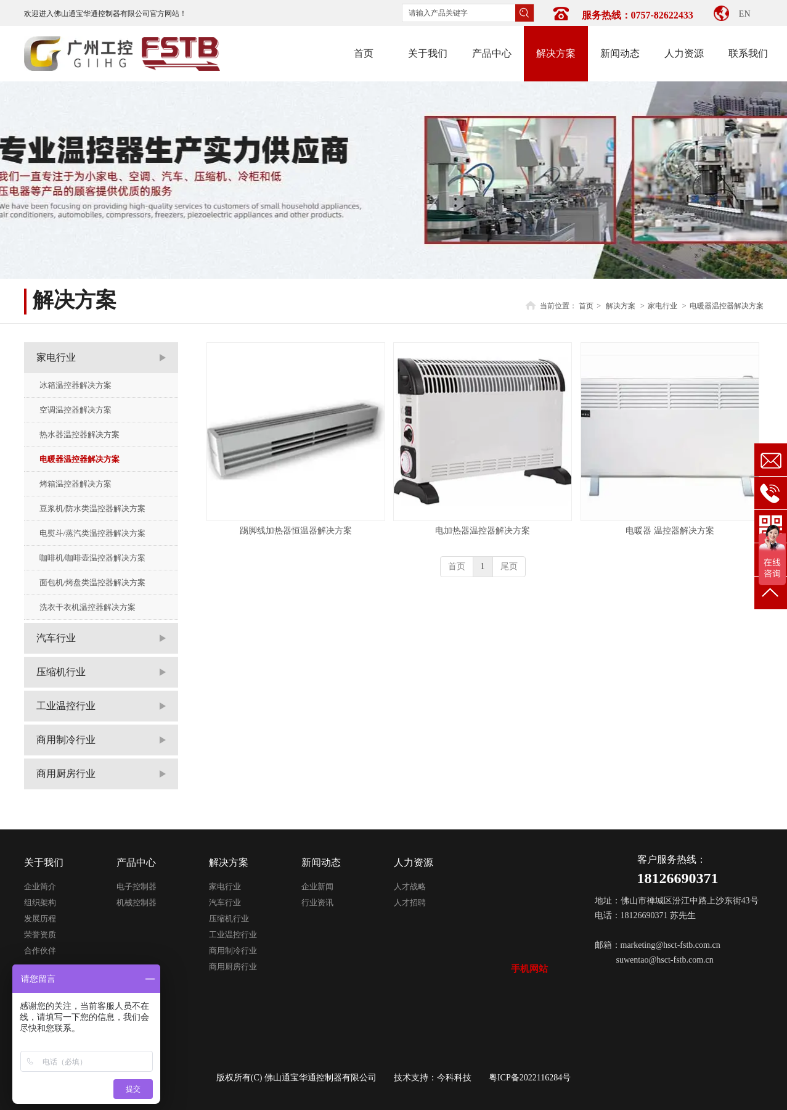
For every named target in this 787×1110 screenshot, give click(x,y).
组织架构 (40, 902)
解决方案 (620, 306)
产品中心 (136, 862)
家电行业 (662, 306)
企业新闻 (317, 886)
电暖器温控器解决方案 (727, 306)
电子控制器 (136, 886)
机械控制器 (136, 902)
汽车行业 (225, 902)
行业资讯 (317, 902)
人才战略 (410, 886)
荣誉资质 (40, 934)
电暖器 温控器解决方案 (670, 530)
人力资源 (413, 862)
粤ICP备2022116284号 (530, 1077)
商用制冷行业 (233, 950)
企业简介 (40, 886)
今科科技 (454, 1077)
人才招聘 (410, 902)
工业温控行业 (233, 934)
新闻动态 (321, 862)
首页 (586, 306)
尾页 (509, 566)
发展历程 (40, 918)
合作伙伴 (40, 950)
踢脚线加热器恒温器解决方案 (296, 530)
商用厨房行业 (233, 966)
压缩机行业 (229, 918)
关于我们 (43, 862)
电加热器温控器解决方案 (482, 530)
